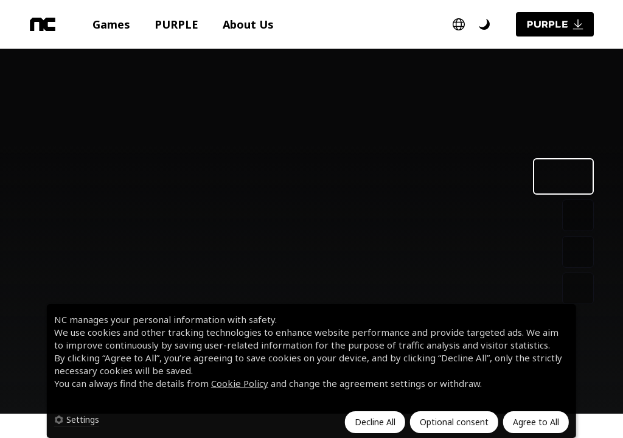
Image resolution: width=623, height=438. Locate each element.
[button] (111, 24)
